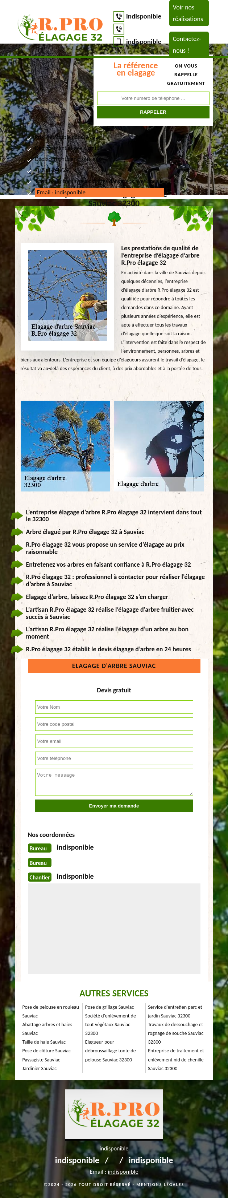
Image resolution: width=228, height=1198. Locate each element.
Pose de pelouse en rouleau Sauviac (50, 1011)
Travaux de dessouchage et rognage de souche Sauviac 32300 (175, 1033)
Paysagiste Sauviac (41, 1060)
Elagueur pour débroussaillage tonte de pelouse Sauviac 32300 (110, 1051)
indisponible (143, 16)
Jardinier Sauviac (39, 1068)
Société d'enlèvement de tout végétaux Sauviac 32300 (110, 1024)
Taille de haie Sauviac (44, 1042)
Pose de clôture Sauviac (46, 1051)
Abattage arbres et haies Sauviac (47, 1028)
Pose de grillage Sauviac (109, 1007)
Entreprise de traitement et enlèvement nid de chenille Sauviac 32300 (176, 1059)
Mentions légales (160, 1184)
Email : (61, 192)
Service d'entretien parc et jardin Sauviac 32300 (175, 1011)
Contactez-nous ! (187, 44)
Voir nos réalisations (188, 13)
